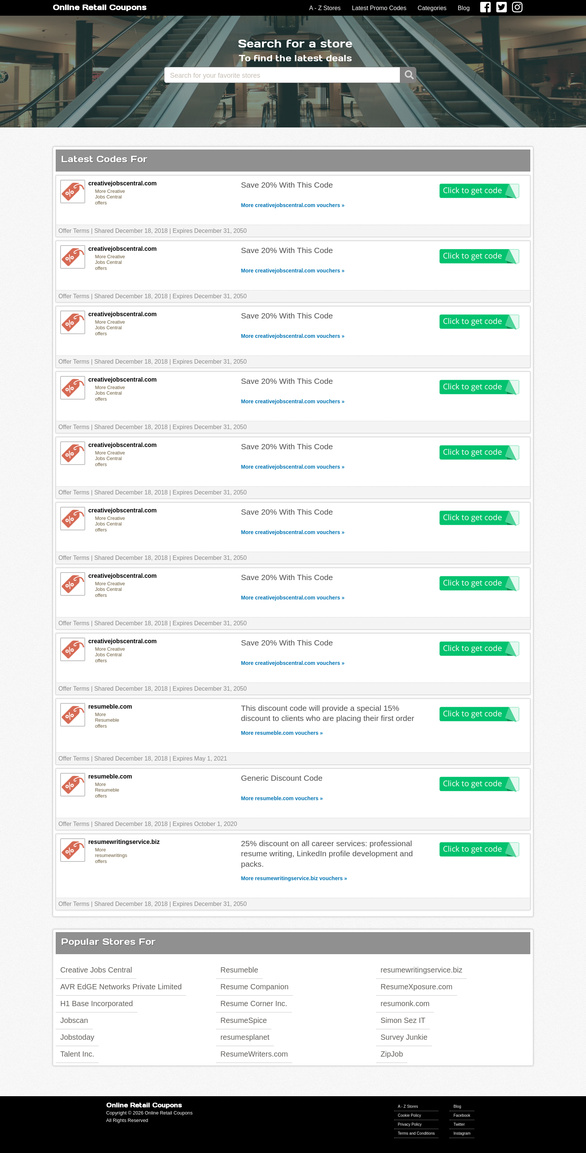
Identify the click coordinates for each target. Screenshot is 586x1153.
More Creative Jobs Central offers (110, 197)
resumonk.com (404, 1003)
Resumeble (239, 970)
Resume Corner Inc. (253, 1003)
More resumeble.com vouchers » (282, 733)
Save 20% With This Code (287, 185)
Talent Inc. (77, 1054)
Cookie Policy (409, 1115)
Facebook (461, 1115)
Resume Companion (254, 987)
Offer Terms (73, 231)
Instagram (462, 1133)
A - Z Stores (324, 8)
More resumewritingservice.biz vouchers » (294, 878)
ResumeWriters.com (254, 1054)
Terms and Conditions (416, 1133)
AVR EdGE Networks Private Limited (121, 987)
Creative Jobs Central (96, 970)
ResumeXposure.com (416, 987)
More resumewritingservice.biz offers (111, 855)
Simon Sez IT (402, 1020)
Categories (431, 8)
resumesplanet (244, 1037)
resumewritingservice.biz (421, 970)
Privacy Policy (410, 1124)
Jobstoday (77, 1037)
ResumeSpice (243, 1020)
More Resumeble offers (107, 720)
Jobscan (74, 1020)
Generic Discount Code (282, 778)
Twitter (459, 1124)
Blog (464, 8)
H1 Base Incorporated (96, 1003)
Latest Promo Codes (379, 8)
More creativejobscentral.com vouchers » (293, 205)
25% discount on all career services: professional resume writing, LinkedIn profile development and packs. (327, 853)
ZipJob (391, 1054)
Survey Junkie (404, 1037)
